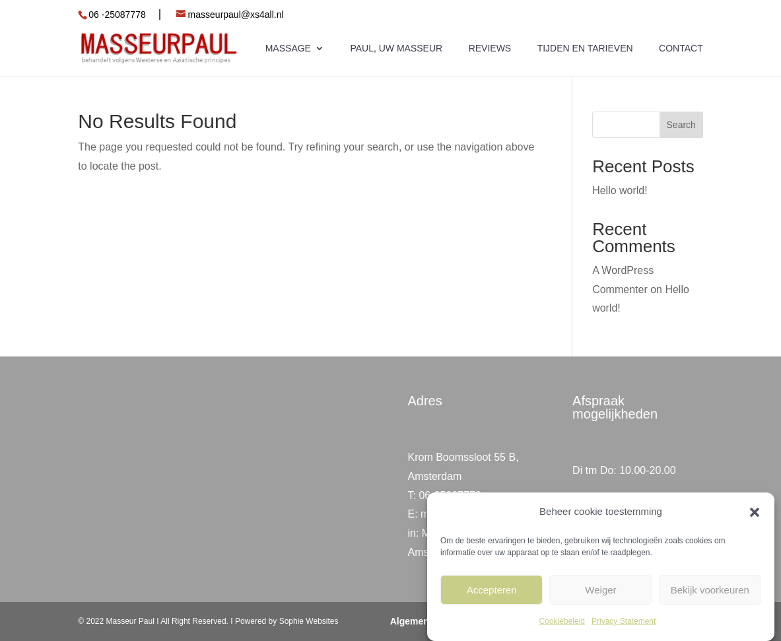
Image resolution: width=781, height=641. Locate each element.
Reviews (490, 48)
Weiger (600, 589)
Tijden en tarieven (585, 48)
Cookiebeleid (562, 621)
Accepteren (492, 589)
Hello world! (620, 190)
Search (681, 124)
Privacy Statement (624, 621)
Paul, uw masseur (396, 48)
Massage (288, 48)
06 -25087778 (116, 14)
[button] (754, 512)
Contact (681, 48)
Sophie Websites (307, 621)
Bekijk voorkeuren (710, 589)
